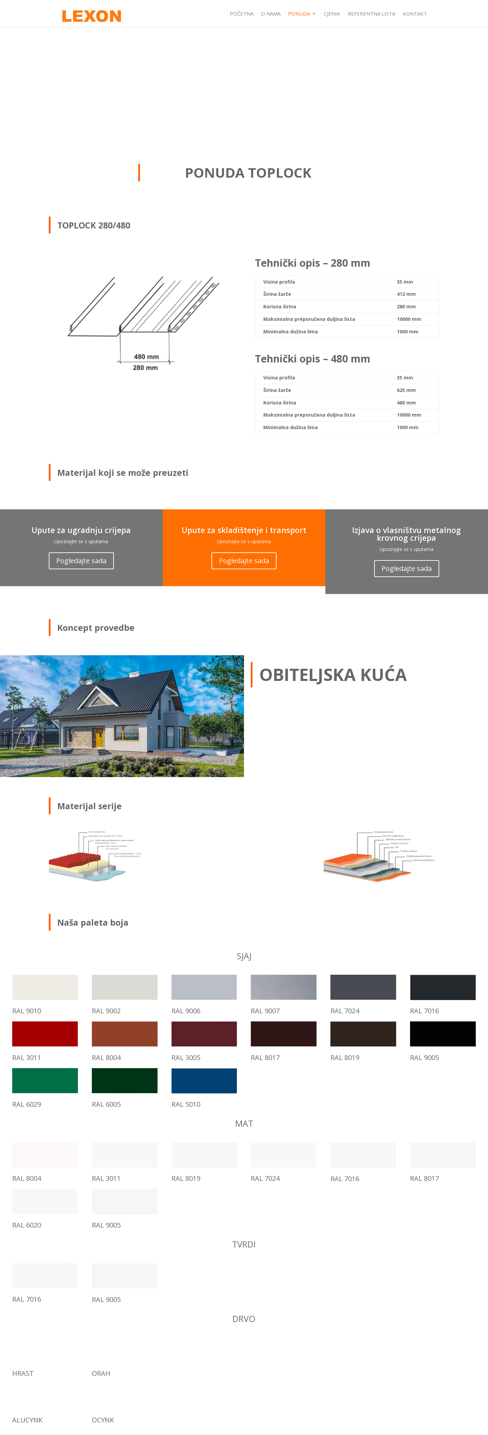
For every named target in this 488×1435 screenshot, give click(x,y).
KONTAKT (415, 14)
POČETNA (241, 14)
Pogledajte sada (81, 560)
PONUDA (299, 14)
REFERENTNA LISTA (371, 14)
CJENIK (332, 14)
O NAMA (271, 14)
